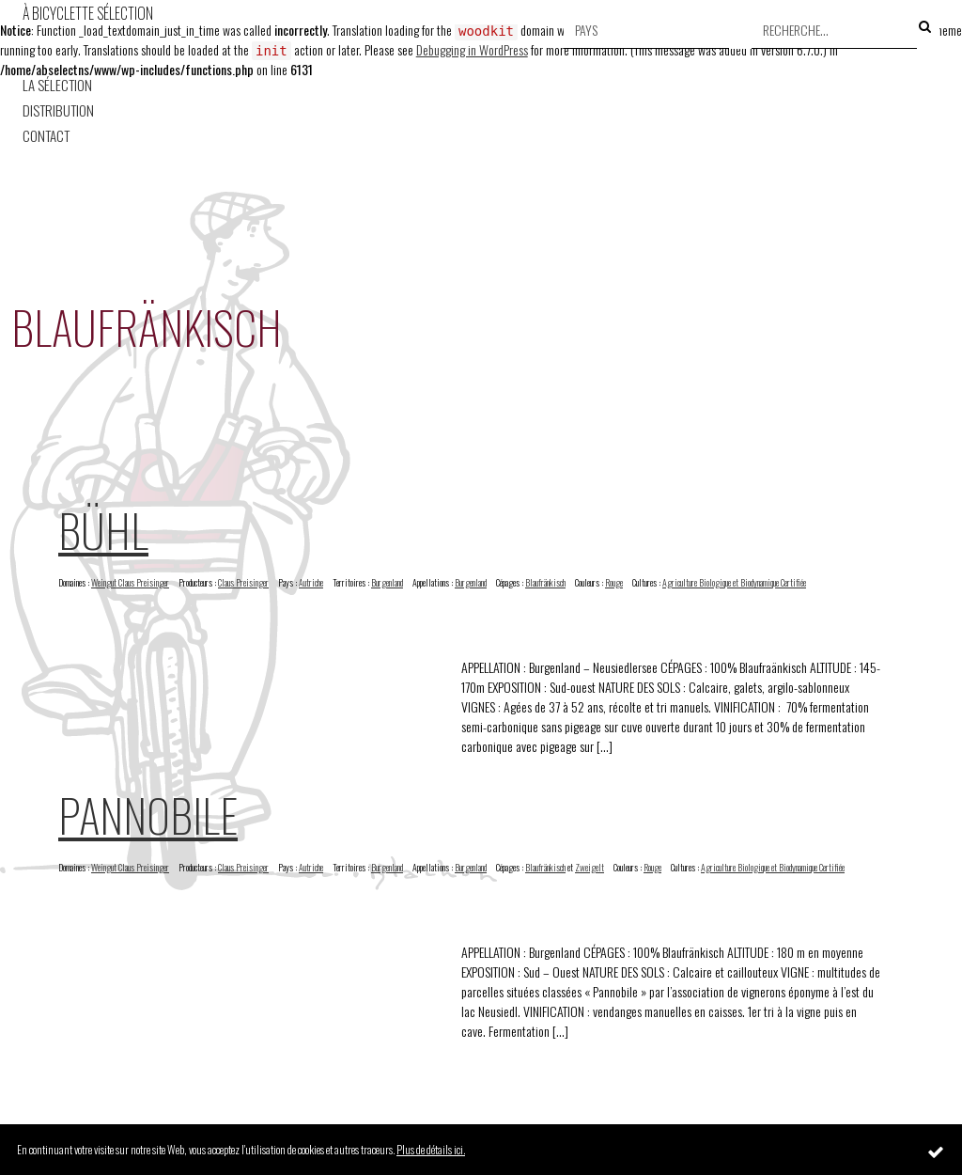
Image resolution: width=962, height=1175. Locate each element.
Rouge (614, 582)
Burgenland (387, 582)
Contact (46, 136)
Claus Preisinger (243, 582)
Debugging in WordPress (472, 49)
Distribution (58, 110)
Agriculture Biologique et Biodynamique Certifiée (734, 582)
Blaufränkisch (545, 582)
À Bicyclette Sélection (88, 13)
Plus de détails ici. (430, 1149)
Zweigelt (589, 867)
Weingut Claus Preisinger (130, 582)
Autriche (311, 582)
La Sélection (57, 85)
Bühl (103, 529)
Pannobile (148, 814)
